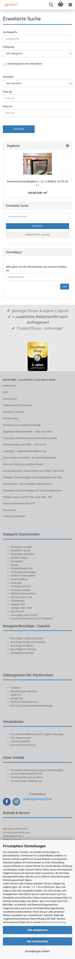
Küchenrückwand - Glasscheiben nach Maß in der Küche (33, 470)
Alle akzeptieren (38, 930)
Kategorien (9, 46)
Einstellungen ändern (37, 951)
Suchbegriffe (10, 32)
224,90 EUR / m (37, 192)
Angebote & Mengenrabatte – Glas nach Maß (27, 431)
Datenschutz (10, 398)
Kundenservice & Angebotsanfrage (22, 425)
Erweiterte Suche (37, 234)
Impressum (9, 385)
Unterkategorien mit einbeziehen (24, 64)
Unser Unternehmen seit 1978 (19, 503)
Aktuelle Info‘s (10, 418)
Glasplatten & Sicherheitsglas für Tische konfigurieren (32, 490)
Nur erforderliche (37, 941)
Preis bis (7, 106)
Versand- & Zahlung (13, 411)
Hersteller (8, 76)
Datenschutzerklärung (54, 922)
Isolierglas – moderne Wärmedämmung (24, 451)
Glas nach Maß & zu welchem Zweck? (23, 464)
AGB (5, 392)
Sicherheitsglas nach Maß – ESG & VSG (24, 444)
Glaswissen (9, 510)
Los (64, 286)
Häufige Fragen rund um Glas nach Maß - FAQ (27, 497)
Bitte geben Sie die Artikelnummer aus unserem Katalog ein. (36, 268)
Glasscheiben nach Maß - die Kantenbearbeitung (29, 457)
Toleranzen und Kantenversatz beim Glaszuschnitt (30, 438)
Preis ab (7, 91)
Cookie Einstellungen (14, 516)
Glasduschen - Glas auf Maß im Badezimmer (27, 483)
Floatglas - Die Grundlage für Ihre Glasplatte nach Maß (32, 477)
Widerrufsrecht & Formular (17, 405)
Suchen (18, 129)
